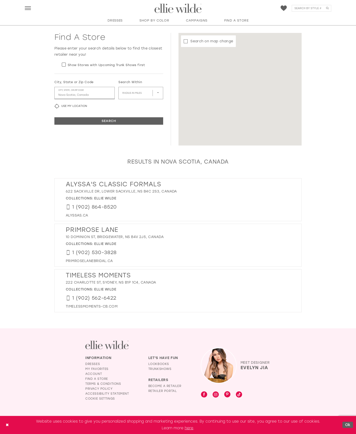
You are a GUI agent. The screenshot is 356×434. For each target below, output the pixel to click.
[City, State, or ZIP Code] (84, 93)
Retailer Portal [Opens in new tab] (162, 391)
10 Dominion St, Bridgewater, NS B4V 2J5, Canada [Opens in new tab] (115, 237)
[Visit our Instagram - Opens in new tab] (215, 394)
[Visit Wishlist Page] (284, 8)
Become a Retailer (164, 386)
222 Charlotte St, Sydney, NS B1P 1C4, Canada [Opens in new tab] (111, 282)
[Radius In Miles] (140, 93)
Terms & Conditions (103, 384)
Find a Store (96, 379)
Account (93, 374)
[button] (28, 8)
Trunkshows (160, 369)
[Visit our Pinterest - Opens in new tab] (227, 395)
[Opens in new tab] (77, 215)
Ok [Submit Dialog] (348, 425)
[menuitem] (27, 8)
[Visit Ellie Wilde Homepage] (107, 345)
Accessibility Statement (107, 393)
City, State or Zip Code (74, 82)
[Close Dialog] (7, 425)
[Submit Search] (327, 8)
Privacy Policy (98, 388)
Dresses (92, 364)
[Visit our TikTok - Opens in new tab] (239, 394)
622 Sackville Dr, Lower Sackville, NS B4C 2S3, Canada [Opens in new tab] (121, 191)
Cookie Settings (100, 398)
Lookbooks (158, 364)
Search (109, 121)
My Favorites (97, 369)
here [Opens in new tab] (189, 428)
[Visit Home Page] (178, 8)
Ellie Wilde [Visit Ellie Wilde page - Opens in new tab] (105, 198)
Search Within (130, 82)
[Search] (311, 8)
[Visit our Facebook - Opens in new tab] (204, 394)
